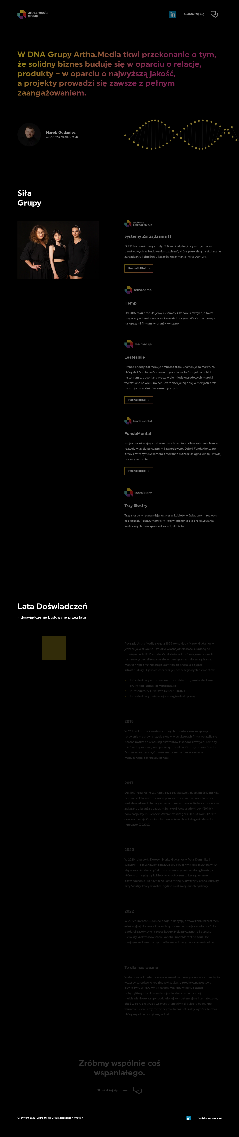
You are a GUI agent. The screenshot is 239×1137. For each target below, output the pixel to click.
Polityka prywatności (210, 1118)
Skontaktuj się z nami (112, 1090)
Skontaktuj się (194, 14)
